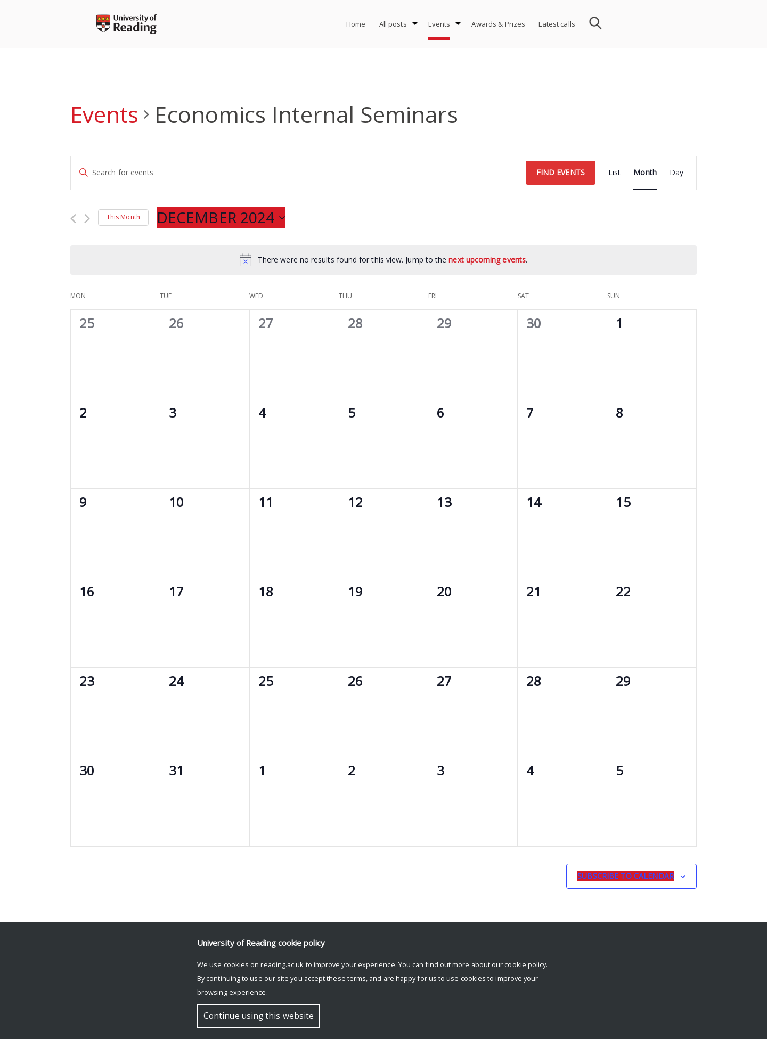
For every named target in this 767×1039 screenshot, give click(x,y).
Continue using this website (258, 1015)
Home (356, 24)
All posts (393, 24)
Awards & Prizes (498, 24)
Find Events (560, 172)
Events (439, 24)
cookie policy (525, 964)
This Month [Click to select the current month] (123, 217)
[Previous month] (73, 219)
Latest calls (556, 24)
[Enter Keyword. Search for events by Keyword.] (298, 173)
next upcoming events (487, 260)
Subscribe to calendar (625, 876)
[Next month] (87, 219)
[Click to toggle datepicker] (221, 217)
